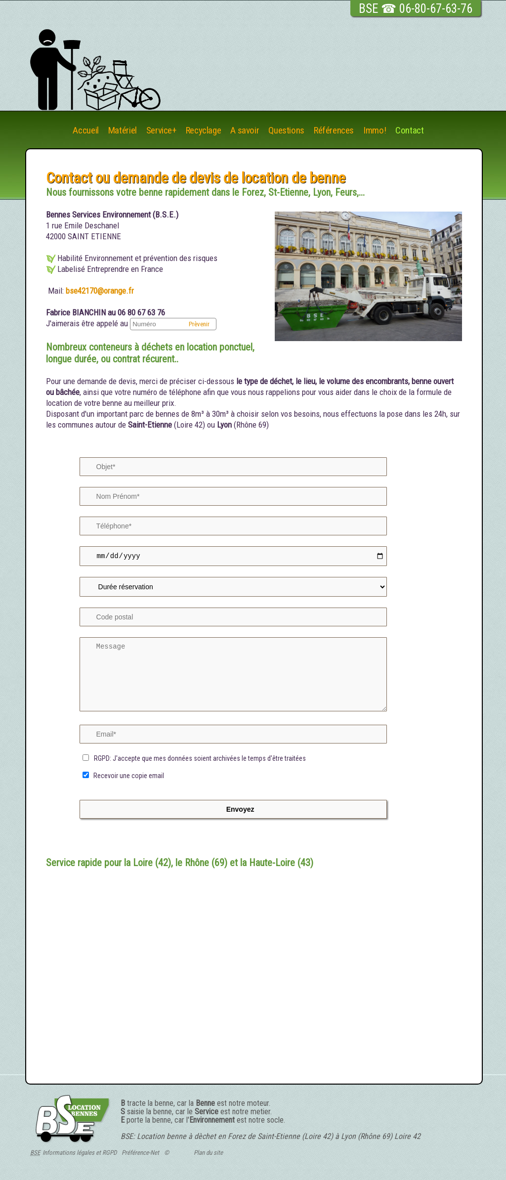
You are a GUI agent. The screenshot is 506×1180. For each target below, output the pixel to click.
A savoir (244, 131)
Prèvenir (199, 324)
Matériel (122, 131)
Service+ (161, 131)
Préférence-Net (140, 1154)
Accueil (85, 131)
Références (334, 131)
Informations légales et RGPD (79, 1154)
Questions (286, 131)
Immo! (374, 131)
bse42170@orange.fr (99, 291)
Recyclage (203, 131)
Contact (409, 131)
